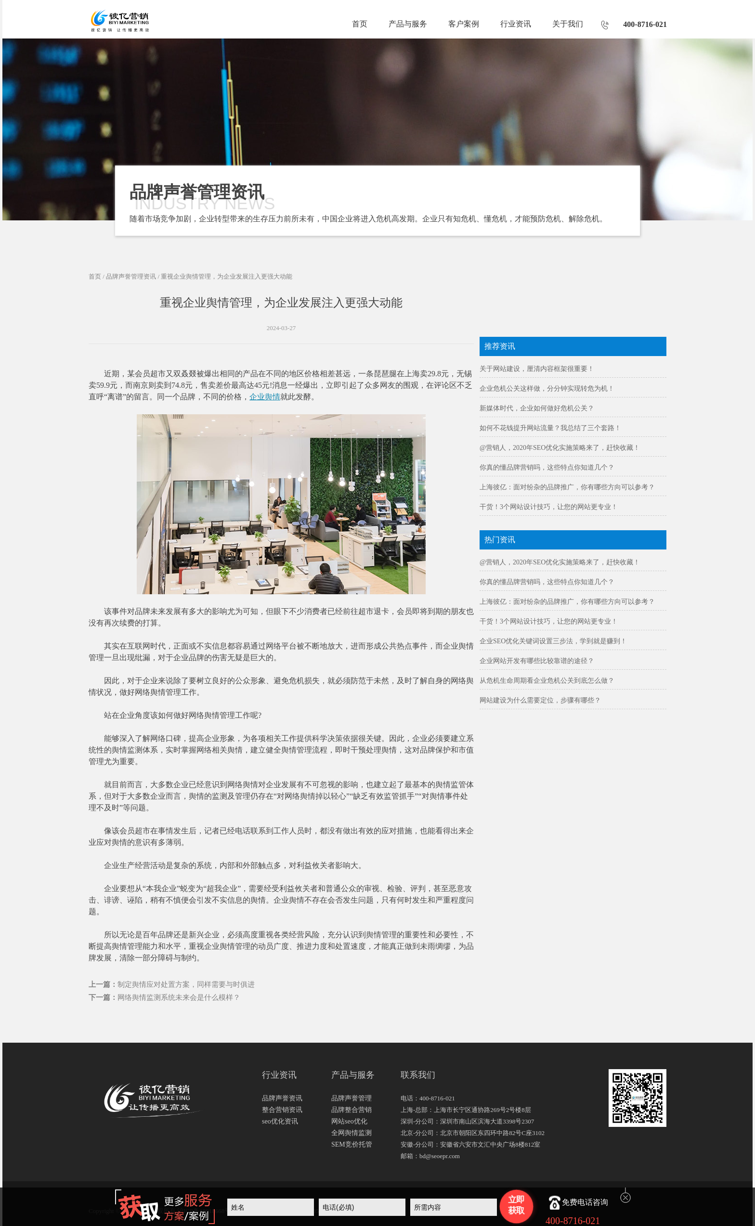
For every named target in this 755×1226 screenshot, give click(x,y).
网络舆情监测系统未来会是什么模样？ (178, 997)
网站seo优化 (349, 1121)
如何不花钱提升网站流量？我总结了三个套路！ (550, 428)
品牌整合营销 (351, 1109)
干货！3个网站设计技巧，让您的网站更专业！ (549, 507)
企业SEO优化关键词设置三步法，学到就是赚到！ (553, 641)
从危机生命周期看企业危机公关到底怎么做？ (547, 680)
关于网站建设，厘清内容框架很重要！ (537, 368)
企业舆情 (264, 397)
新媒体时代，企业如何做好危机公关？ (537, 408)
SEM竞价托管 (351, 1144)
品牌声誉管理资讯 (131, 276)
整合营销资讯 (282, 1109)
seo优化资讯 (280, 1121)
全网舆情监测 (351, 1133)
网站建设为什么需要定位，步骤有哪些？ (540, 700)
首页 (359, 24)
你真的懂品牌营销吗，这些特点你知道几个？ (547, 467)
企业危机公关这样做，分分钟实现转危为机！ (547, 388)
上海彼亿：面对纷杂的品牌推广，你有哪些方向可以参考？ (567, 487)
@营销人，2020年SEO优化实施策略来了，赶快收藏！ (560, 447)
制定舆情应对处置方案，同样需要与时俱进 (186, 984)
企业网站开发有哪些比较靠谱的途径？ (537, 660)
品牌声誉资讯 (282, 1098)
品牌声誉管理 (351, 1098)
